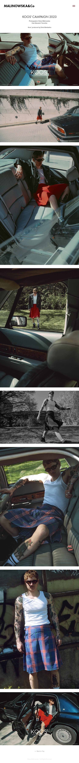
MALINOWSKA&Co (19, 6)
